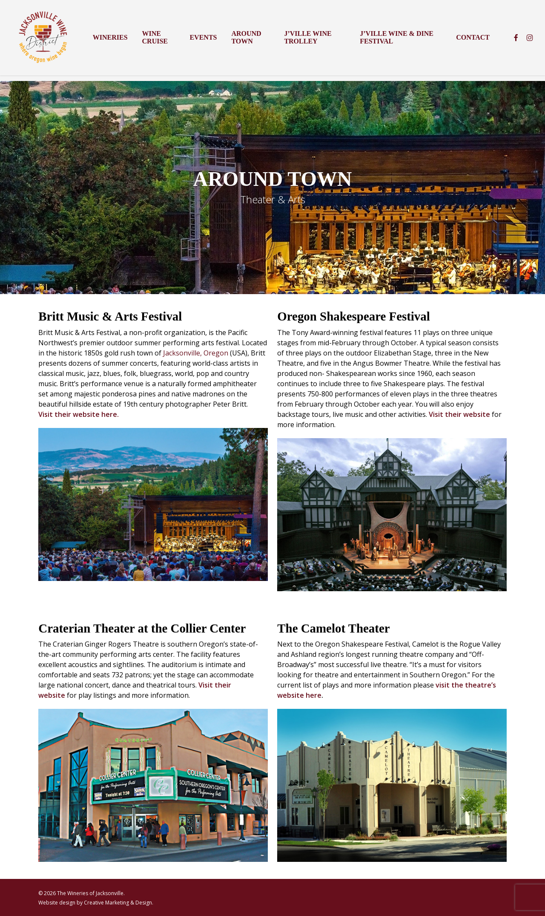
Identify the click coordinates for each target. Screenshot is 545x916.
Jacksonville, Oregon (195, 353)
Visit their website (459, 414)
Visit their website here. (78, 414)
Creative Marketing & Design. (118, 902)
